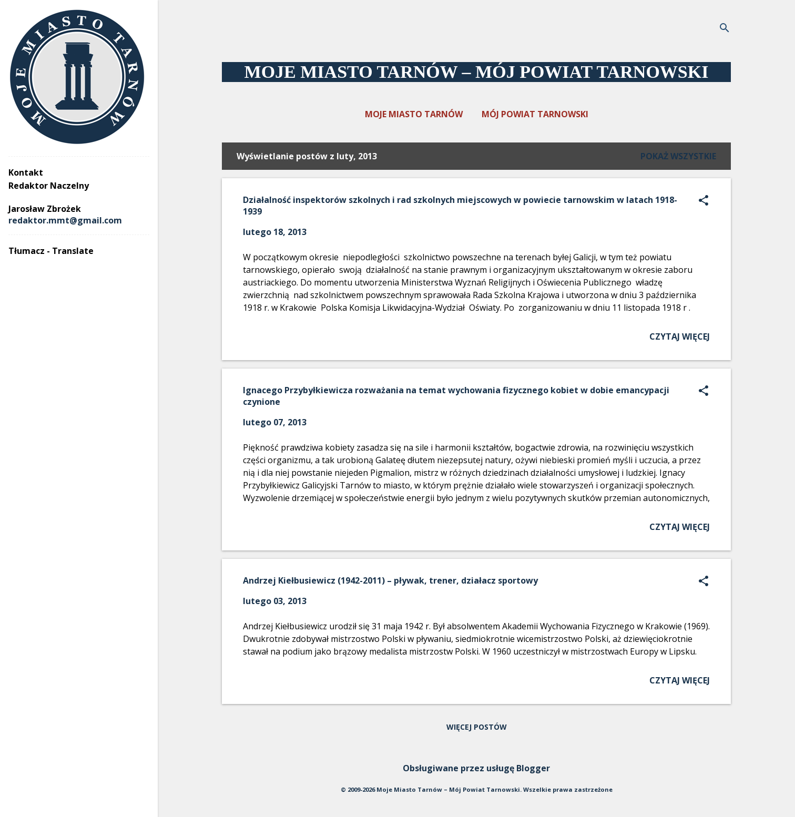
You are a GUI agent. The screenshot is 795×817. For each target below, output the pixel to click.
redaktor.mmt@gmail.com (65, 220)
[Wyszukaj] (724, 29)
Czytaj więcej (679, 336)
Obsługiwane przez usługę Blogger (476, 768)
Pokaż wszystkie (678, 156)
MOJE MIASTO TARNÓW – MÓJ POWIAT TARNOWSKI (476, 71)
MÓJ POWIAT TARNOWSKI (535, 114)
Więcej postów (476, 727)
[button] (703, 201)
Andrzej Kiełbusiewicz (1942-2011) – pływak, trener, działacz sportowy (390, 580)
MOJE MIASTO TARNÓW (414, 114)
